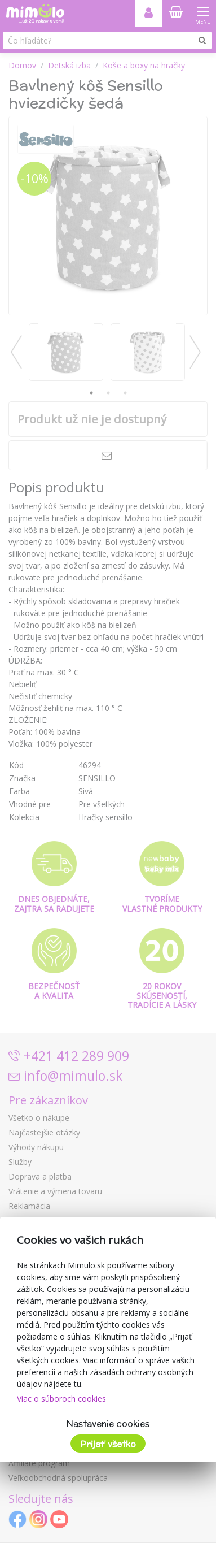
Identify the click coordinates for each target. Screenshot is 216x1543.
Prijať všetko (108, 1444)
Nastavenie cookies (108, 1423)
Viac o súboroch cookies (61, 1398)
